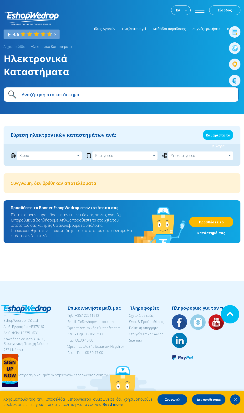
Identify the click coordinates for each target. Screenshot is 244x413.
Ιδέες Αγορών (104, 28)
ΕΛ (178, 10)
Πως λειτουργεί (134, 28)
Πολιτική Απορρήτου (145, 328)
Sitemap (135, 340)
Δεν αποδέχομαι (209, 399)
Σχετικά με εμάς (141, 315)
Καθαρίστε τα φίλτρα (218, 136)
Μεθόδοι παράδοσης (169, 28)
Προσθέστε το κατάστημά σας (211, 223)
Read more (113, 404)
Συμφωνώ (172, 399)
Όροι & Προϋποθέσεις (146, 321)
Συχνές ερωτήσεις (206, 28)
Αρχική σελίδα (14, 46)
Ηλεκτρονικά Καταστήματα (51, 46)
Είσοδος (225, 10)
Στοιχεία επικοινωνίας (146, 334)
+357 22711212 (87, 315)
